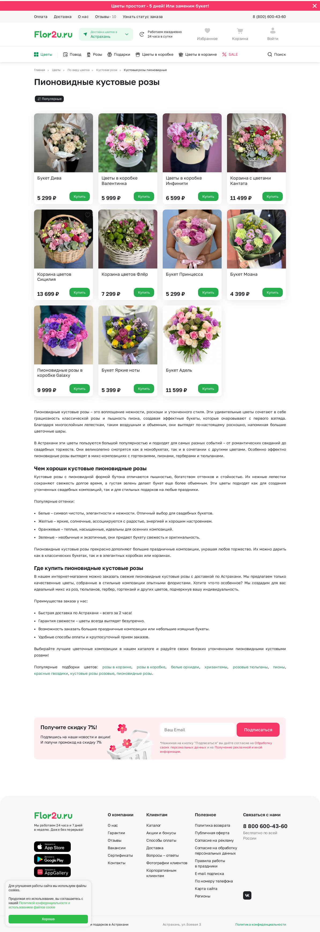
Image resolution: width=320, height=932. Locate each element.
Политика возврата (212, 824)
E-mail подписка (209, 872)
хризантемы (215, 665)
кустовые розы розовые (92, 672)
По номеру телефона (214, 880)
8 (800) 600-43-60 (269, 15)
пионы (279, 665)
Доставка (63, 15)
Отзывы (105, 15)
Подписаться (258, 728)
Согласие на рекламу (214, 839)
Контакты (116, 861)
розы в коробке (151, 665)
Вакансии (117, 846)
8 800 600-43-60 (264, 825)
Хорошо (48, 919)
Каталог (153, 824)
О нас (83, 15)
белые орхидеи (185, 665)
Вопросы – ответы (162, 854)
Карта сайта (206, 887)
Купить (79, 195)
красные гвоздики (51, 672)
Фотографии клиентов (166, 861)
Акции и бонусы (161, 831)
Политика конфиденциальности (260, 923)
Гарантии (116, 831)
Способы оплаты (161, 839)
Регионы (202, 895)
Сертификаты (120, 854)
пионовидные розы (134, 672)
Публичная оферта (212, 831)
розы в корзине (116, 665)
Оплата (40, 15)
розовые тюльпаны (250, 665)
